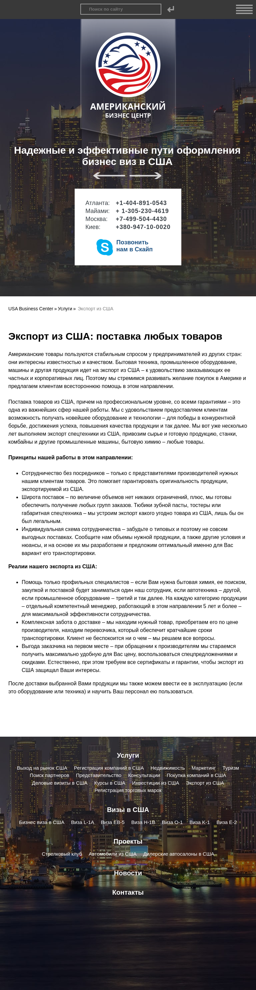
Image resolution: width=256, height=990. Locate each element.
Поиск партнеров (49, 775)
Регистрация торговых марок (127, 790)
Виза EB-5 (113, 822)
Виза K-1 (199, 822)
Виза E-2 (227, 822)
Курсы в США (110, 783)
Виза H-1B (143, 822)
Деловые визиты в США (60, 783)
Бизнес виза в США (41, 822)
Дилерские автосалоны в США (178, 854)
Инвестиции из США (155, 783)
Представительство (98, 775)
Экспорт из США (205, 783)
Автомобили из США (113, 854)
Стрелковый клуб (62, 854)
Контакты (128, 892)
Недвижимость (167, 768)
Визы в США (128, 809)
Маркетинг (204, 768)
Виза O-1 (172, 822)
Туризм (231, 768)
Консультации (144, 775)
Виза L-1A (82, 822)
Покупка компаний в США (196, 775)
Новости (128, 873)
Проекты (128, 841)
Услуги (128, 755)
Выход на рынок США (42, 768)
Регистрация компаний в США (109, 768)
